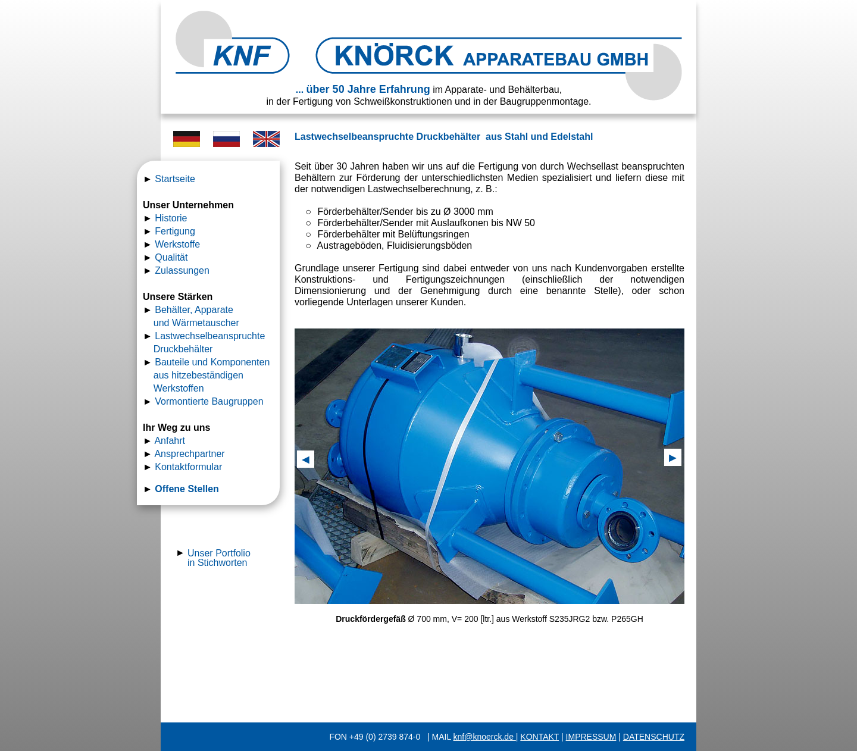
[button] (305, 459)
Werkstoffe (177, 244)
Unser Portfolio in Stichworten (219, 558)
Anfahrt (169, 441)
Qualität (171, 257)
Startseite (175, 179)
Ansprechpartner (189, 454)
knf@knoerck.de (484, 736)
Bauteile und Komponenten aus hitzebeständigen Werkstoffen (208, 375)
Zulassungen (182, 270)
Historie (171, 218)
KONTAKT (539, 736)
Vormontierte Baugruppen (209, 401)
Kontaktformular (188, 467)
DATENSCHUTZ (653, 736)
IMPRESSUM (591, 736)
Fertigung (175, 231)
